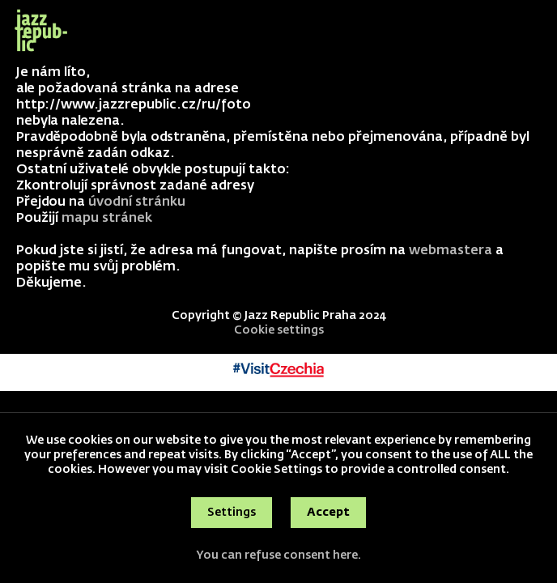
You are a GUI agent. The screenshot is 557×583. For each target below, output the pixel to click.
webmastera (450, 251)
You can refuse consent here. (278, 555)
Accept (328, 512)
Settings (231, 512)
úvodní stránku (136, 202)
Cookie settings (279, 330)
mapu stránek (107, 218)
